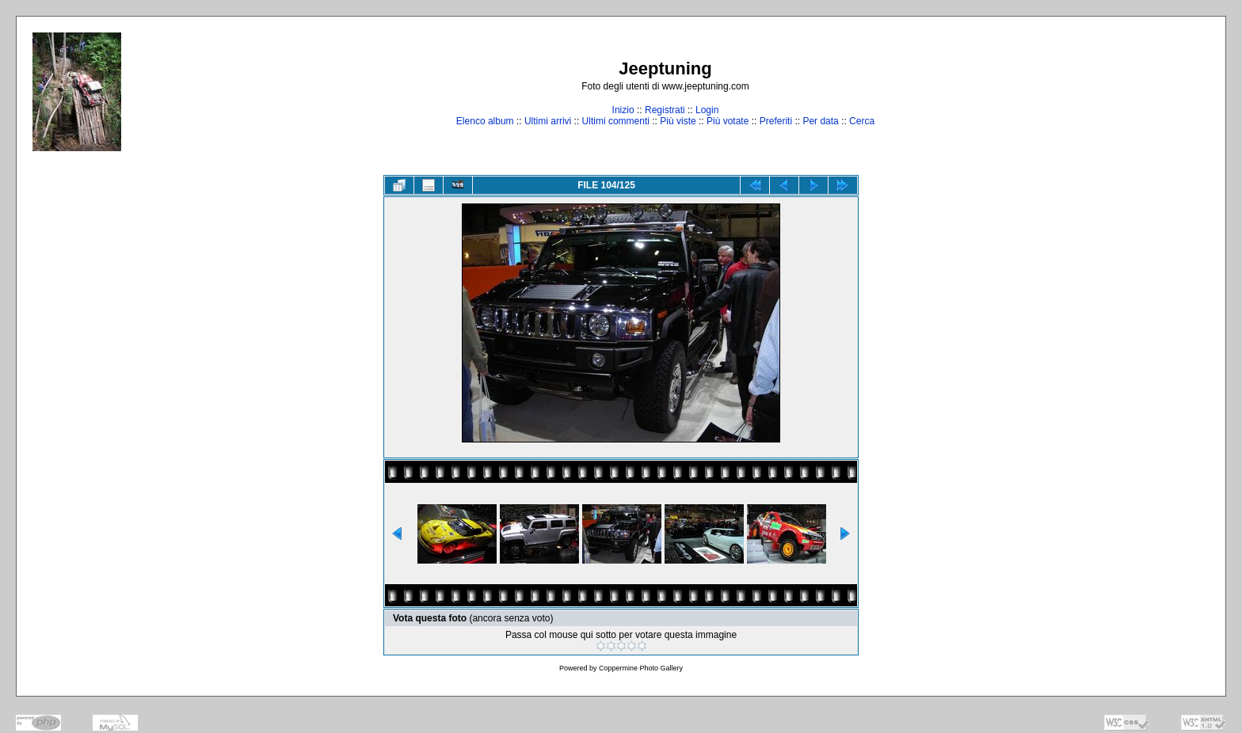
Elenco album (485, 121)
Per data (820, 121)
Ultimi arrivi (547, 121)
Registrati (665, 110)
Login (706, 110)
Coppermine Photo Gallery (641, 668)
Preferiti (776, 121)
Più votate (728, 121)
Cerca (861, 121)
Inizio (623, 110)
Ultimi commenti (616, 121)
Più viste (677, 121)
